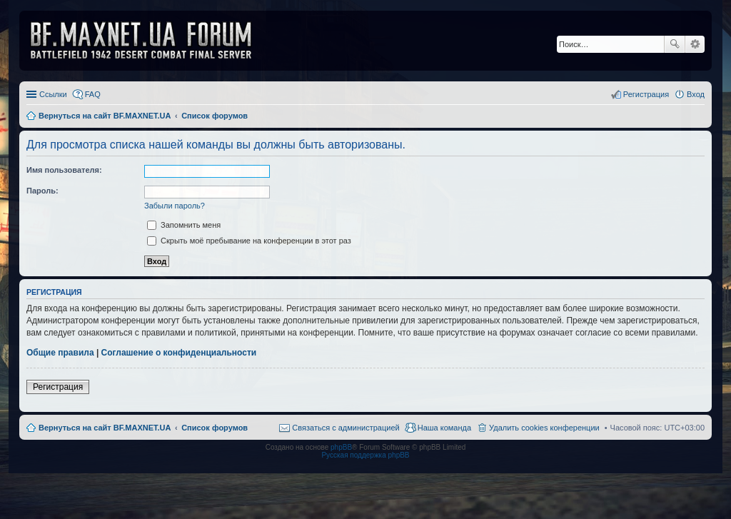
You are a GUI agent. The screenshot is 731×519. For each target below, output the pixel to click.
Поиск (674, 44)
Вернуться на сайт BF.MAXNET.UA (105, 427)
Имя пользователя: (64, 170)
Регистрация (58, 387)
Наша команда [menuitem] (444, 427)
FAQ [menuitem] (93, 94)
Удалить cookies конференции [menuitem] (544, 427)
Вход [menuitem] (696, 94)
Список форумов (214, 427)
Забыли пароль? (174, 205)
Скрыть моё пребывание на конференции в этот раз (249, 240)
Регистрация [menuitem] (646, 94)
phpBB (341, 447)
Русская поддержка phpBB (365, 455)
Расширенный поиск (695, 44)
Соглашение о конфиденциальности (179, 353)
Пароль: (42, 190)
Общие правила (60, 353)
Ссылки (53, 94)
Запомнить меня (184, 225)
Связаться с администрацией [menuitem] (345, 427)
